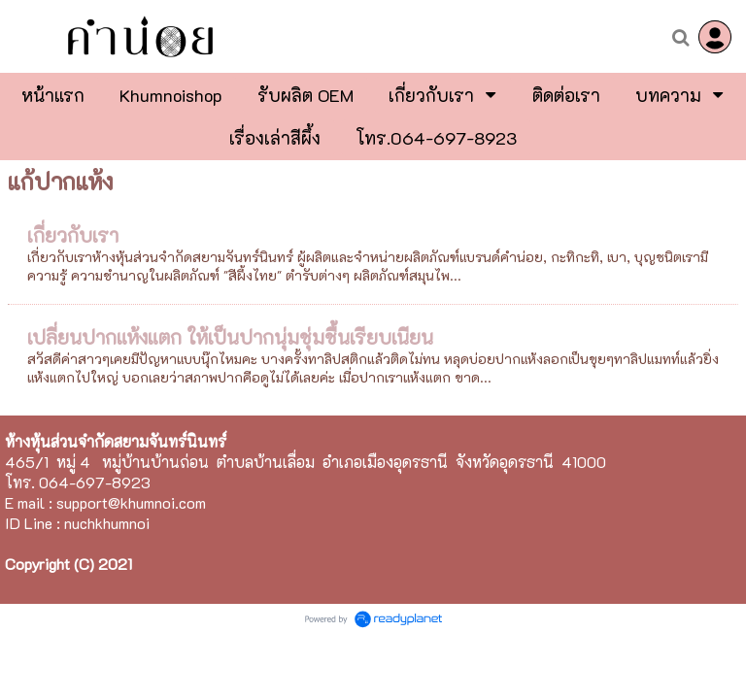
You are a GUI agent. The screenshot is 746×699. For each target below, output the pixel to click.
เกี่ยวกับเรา (73, 235)
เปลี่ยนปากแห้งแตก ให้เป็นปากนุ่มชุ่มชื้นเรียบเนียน (230, 337)
